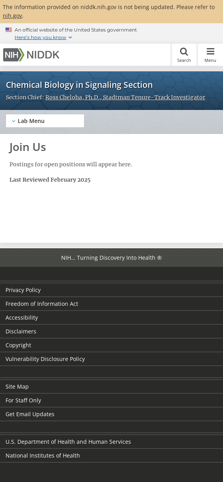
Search (184, 55)
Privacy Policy (23, 290)
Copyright (18, 345)
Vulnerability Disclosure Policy (45, 359)
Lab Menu (31, 121)
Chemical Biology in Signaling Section (79, 84)
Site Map (17, 386)
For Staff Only (23, 400)
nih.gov (12, 15)
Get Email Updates (30, 414)
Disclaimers (21, 331)
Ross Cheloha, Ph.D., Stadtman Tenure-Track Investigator (125, 97)
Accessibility (22, 317)
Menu (210, 55)
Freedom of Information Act (42, 303)
